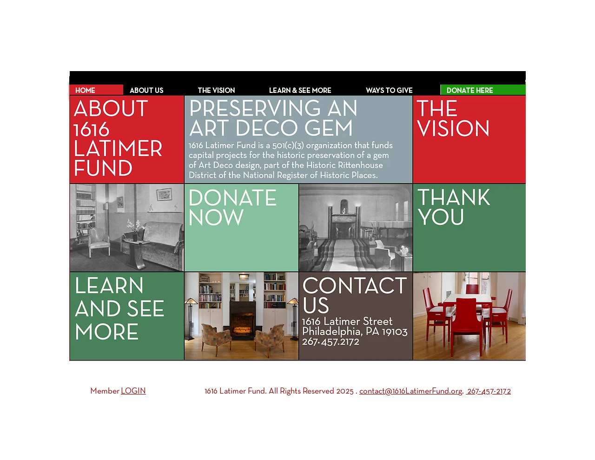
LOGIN (133, 391)
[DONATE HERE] (483, 91)
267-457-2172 (488, 391)
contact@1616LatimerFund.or (408, 391)
